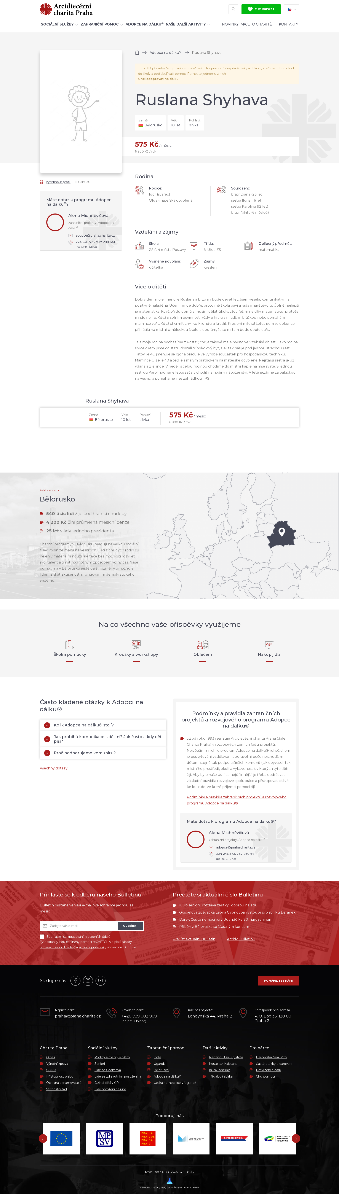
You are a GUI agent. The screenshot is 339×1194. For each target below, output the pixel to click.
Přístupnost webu (59, 1076)
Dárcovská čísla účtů (271, 1057)
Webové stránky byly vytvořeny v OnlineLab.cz (169, 1183)
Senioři (99, 1064)
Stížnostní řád (56, 1089)
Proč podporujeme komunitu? (80, 753)
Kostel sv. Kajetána (223, 1064)
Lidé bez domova (107, 1070)
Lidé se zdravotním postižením (117, 1076)
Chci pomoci (265, 1076)
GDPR (51, 1070)
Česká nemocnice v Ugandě (175, 1083)
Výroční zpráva (57, 1064)
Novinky (230, 27)
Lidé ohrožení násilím (110, 1089)
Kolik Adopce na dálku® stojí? (79, 725)
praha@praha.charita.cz (77, 1016)
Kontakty (288, 27)
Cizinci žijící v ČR (106, 1083)
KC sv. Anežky (219, 1070)
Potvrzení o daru (268, 1070)
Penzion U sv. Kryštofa (226, 1057)
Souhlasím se (75, 937)
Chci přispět (261, 10)
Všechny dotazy (53, 768)
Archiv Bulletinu (241, 939)
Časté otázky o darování (274, 1064)
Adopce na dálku (166, 53)
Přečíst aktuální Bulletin (194, 939)
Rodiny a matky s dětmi (112, 1057)
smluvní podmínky (92, 947)
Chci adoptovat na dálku (158, 79)
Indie (157, 1057)
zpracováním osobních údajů (88, 937)
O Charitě (264, 27)
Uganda (160, 1064)
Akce (245, 27)
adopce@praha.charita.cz (91, 235)
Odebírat (130, 925)
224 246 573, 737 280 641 (93, 244)
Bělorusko (161, 1070)
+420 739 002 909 (139, 1016)
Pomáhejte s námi (278, 980)
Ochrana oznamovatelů (64, 1083)
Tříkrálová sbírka (221, 1076)
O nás (50, 1057)
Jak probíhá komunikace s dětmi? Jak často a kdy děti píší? (103, 739)
